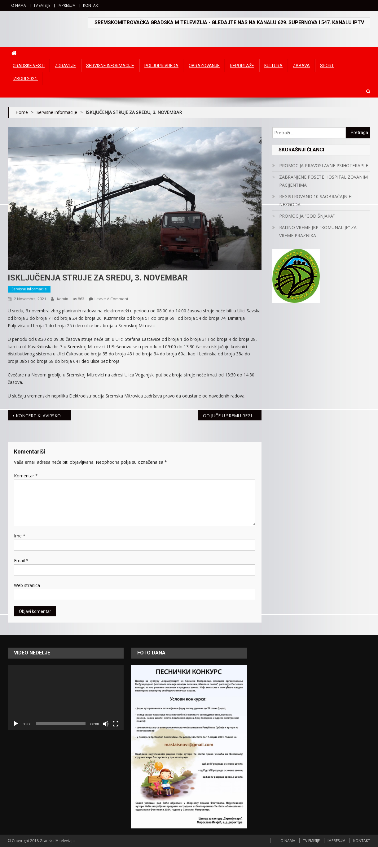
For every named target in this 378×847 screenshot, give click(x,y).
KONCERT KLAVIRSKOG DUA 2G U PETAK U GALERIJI (43, 416)
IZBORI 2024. (25, 78)
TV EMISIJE (41, 5)
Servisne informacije (110, 65)
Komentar (26, 476)
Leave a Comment (111, 299)
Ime (19, 536)
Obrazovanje (204, 65)
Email (21, 560)
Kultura (273, 65)
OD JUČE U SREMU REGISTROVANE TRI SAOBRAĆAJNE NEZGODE (232, 416)
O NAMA (18, 5)
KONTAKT (91, 5)
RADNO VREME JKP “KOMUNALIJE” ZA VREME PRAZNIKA (318, 231)
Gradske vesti (29, 65)
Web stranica (27, 585)
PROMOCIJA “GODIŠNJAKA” (307, 216)
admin (62, 299)
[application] (66, 697)
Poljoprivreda (161, 65)
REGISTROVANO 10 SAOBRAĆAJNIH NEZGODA (315, 200)
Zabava (301, 65)
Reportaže (242, 65)
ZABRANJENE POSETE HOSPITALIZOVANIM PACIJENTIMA (323, 181)
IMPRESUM (67, 5)
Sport (327, 65)
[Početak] (16, 724)
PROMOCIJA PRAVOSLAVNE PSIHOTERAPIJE (323, 165)
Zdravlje (65, 65)
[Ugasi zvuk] (106, 724)
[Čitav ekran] (115, 724)
